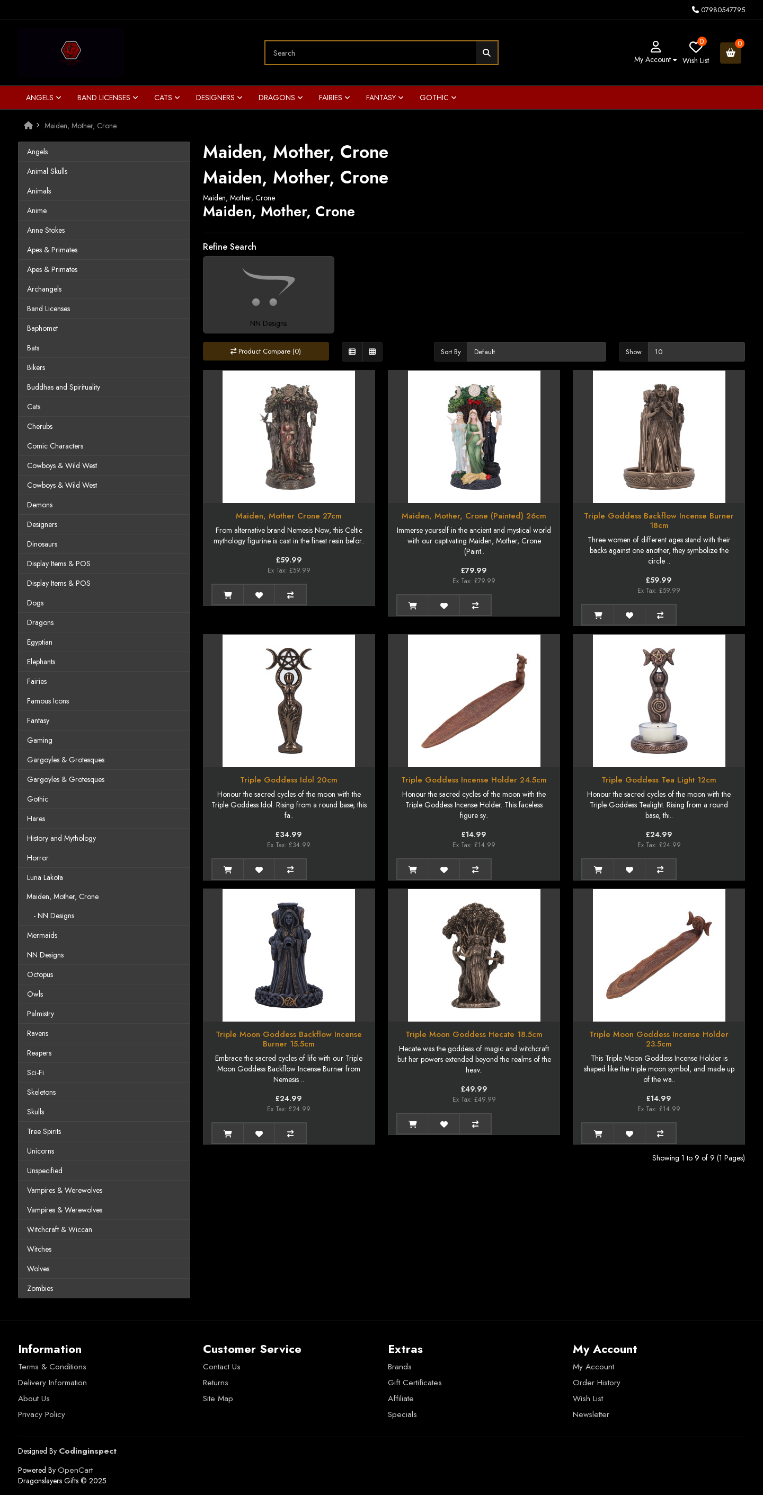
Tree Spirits (44, 1131)
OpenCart (75, 1470)
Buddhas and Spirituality (63, 387)
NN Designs (45, 954)
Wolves (38, 1268)
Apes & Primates (52, 249)
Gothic (438, 97)
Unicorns (40, 1151)
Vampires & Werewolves (64, 1190)
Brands (400, 1367)
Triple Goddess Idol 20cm (289, 780)
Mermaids (42, 935)
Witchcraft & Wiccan (59, 1229)
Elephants (41, 661)
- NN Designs (50, 915)
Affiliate (401, 1398)
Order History (596, 1382)
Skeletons (41, 1092)
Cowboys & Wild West (62, 465)
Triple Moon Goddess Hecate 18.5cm (474, 1034)
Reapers (39, 1053)
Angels (43, 97)
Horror (38, 857)
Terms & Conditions (52, 1367)
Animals (39, 191)
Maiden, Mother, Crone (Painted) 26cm (474, 516)
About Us (34, 1398)
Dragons (281, 97)
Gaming (39, 740)
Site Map (218, 1398)
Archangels (44, 289)
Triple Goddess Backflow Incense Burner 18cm (659, 520)
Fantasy (385, 97)
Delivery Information (52, 1382)
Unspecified (45, 1170)
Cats (167, 97)
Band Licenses (107, 97)
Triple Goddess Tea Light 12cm (658, 780)
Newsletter (591, 1414)
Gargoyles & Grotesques (65, 759)
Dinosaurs (42, 544)
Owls (35, 994)
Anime (37, 210)
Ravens (37, 1033)
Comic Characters (55, 446)
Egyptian (39, 642)
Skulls (35, 1111)
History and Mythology (61, 838)
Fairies (334, 97)
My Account (593, 1367)
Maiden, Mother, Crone (81, 125)
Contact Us (222, 1367)
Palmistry (40, 1013)
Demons (39, 504)
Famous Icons (48, 701)
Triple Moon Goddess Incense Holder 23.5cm (659, 1039)
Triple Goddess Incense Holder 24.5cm (474, 780)
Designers (219, 97)
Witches (39, 1249)
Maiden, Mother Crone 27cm (289, 516)
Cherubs (39, 426)
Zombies (40, 1288)
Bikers (36, 367)
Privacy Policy (41, 1414)
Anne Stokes (46, 230)
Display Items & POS (59, 563)
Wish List (588, 1398)
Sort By (451, 352)
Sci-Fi (35, 1072)
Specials (402, 1414)
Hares (36, 818)
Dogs (35, 602)
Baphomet (42, 328)
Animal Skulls (47, 171)
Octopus (40, 974)
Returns (215, 1382)
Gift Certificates (415, 1382)
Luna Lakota (45, 877)
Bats (33, 347)
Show (634, 352)
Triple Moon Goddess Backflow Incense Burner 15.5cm (289, 1039)
